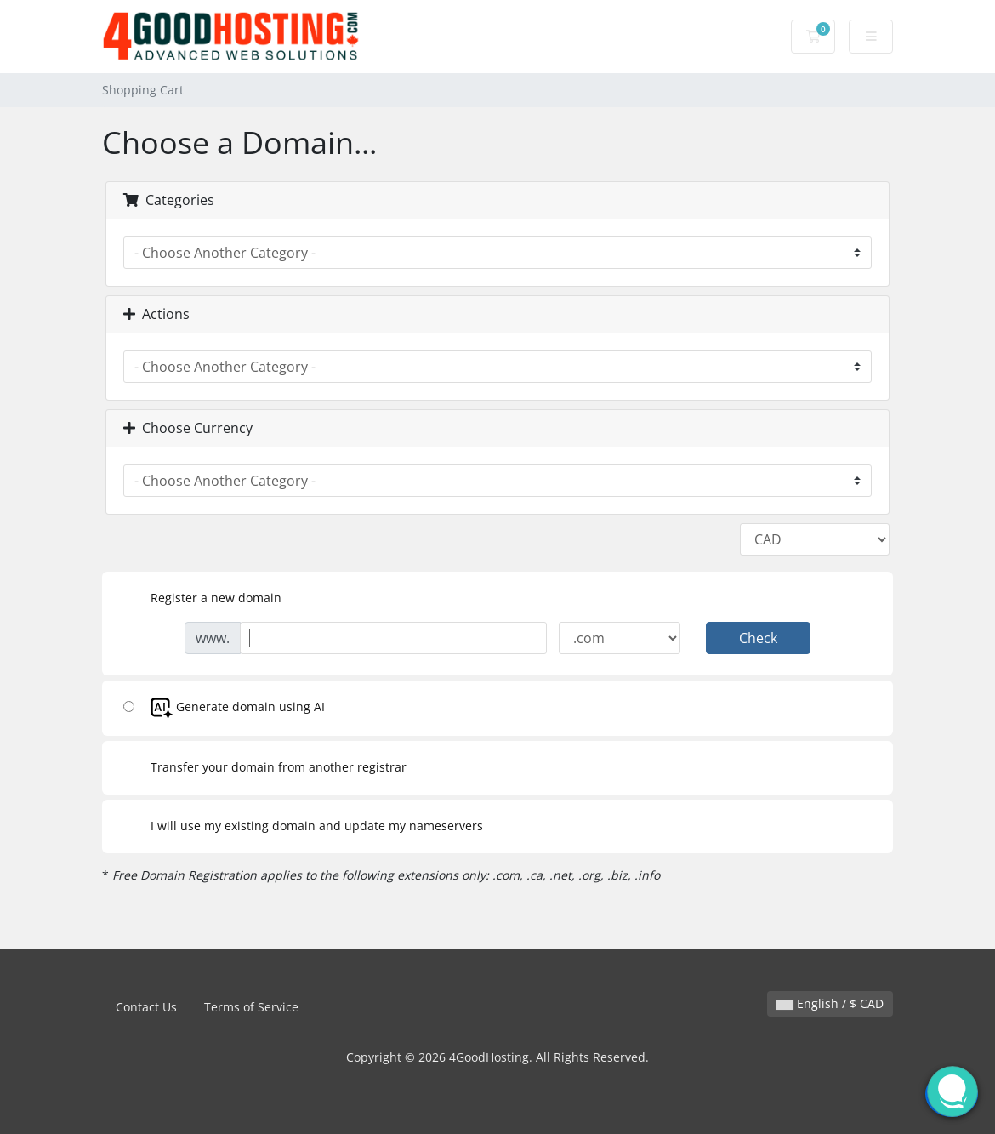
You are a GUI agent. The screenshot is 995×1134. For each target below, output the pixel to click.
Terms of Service (251, 1007)
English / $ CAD (830, 1003)
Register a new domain (202, 599)
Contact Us (146, 1007)
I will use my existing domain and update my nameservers (303, 827)
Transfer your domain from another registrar (265, 768)
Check (758, 638)
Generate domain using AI (224, 708)
